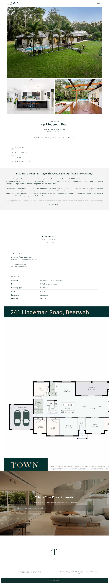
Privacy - (62, 572)
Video (16, 157)
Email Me (59, 243)
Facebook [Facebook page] (25, 572)
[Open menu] (99, 3)
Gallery (17, 148)
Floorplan (19, 152)
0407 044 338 (48, 243)
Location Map (20, 161)
